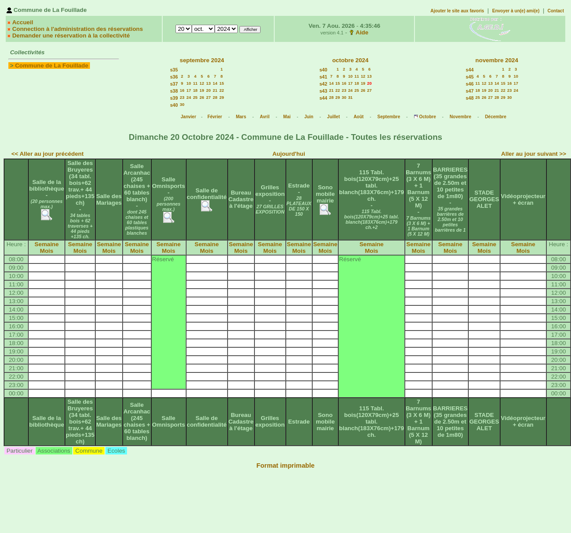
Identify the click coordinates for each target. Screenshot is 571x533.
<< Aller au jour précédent (47, 153)
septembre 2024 (201, 60)
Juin (308, 116)
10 (189, 83)
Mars (241, 116)
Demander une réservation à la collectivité (71, 35)
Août (359, 116)
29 (222, 97)
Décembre (495, 116)
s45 (470, 76)
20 (208, 90)
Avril (264, 116)
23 (182, 97)
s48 (470, 98)
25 (195, 97)
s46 (470, 83)
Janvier (188, 116)
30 (182, 104)
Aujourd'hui (288, 153)
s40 (174, 105)
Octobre (427, 116)
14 (215, 83)
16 (182, 90)
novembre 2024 (496, 60)
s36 (174, 76)
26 (202, 97)
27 (208, 97)
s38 (174, 91)
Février (214, 116)
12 (202, 83)
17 (189, 90)
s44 (323, 98)
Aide (362, 32)
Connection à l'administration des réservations (77, 29)
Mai (287, 116)
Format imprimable (286, 465)
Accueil (22, 22)
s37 (174, 83)
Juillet (333, 116)
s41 (323, 76)
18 (195, 90)
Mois (46, 251)
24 (189, 97)
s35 (174, 69)
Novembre (460, 116)
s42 (323, 83)
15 (222, 83)
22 (222, 90)
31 (350, 97)
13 (208, 83)
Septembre (388, 116)
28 (215, 97)
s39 (174, 98)
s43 (323, 91)
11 (195, 83)
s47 (470, 91)
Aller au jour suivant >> (533, 153)
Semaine (46, 244)
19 (202, 90)
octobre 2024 (350, 60)
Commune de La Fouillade (51, 65)
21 (215, 90)
